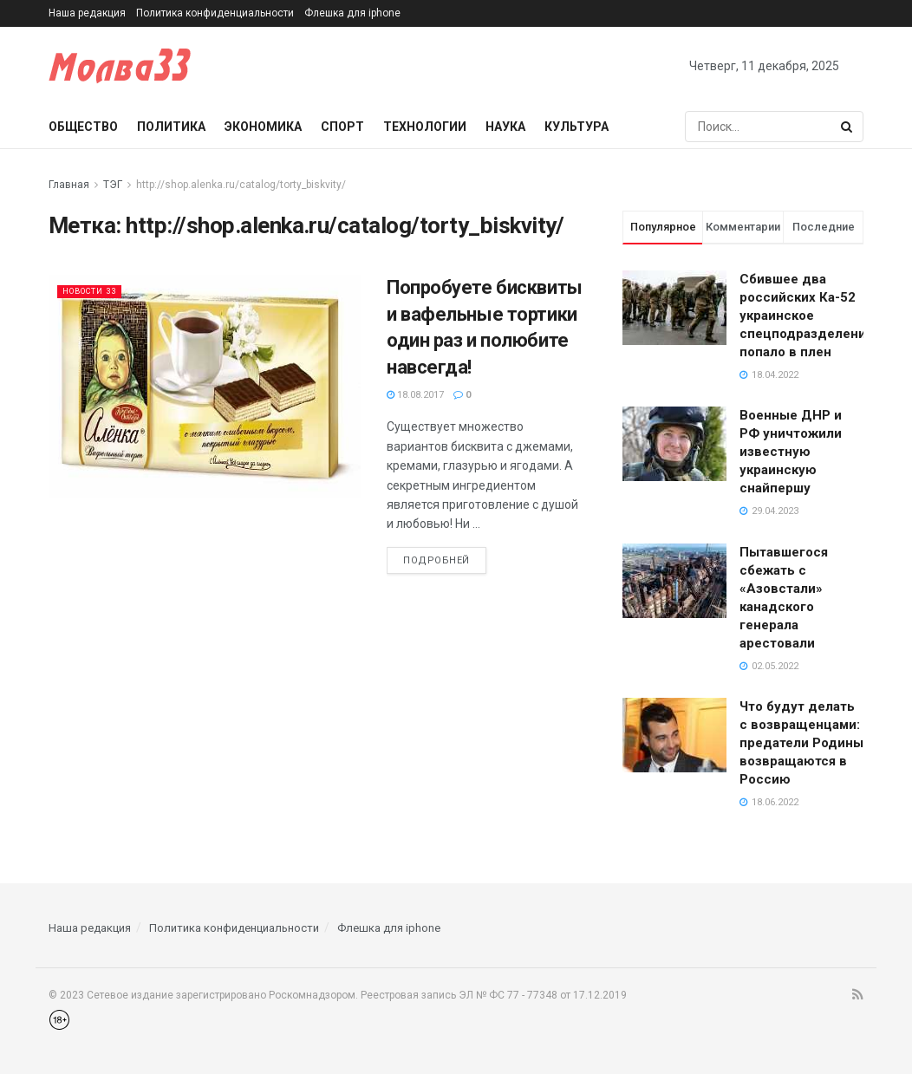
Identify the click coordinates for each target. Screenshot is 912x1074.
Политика (171, 126)
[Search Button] (847, 126)
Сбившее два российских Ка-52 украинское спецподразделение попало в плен (806, 315)
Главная (69, 185)
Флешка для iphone (352, 13)
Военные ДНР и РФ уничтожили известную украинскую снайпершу (790, 451)
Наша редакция (87, 13)
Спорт (342, 126)
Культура (576, 126)
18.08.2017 (415, 394)
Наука (505, 126)
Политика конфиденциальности (215, 13)
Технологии (424, 126)
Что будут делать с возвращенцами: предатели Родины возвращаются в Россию (801, 743)
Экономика (263, 126)
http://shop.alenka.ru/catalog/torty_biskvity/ (241, 185)
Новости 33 (96, 290)
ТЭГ (112, 185)
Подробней (436, 560)
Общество (83, 126)
